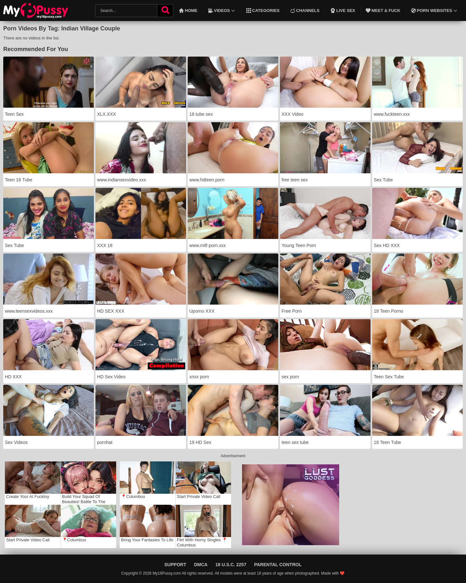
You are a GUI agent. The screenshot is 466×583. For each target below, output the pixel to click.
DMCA (200, 564)
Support (175, 564)
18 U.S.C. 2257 (230, 564)
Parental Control (278, 564)
